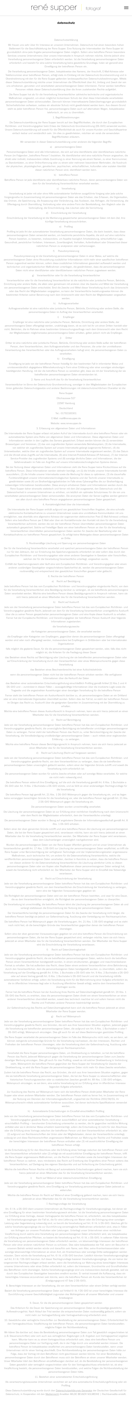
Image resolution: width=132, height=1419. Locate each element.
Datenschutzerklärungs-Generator (74, 1390)
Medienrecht (52, 1394)
